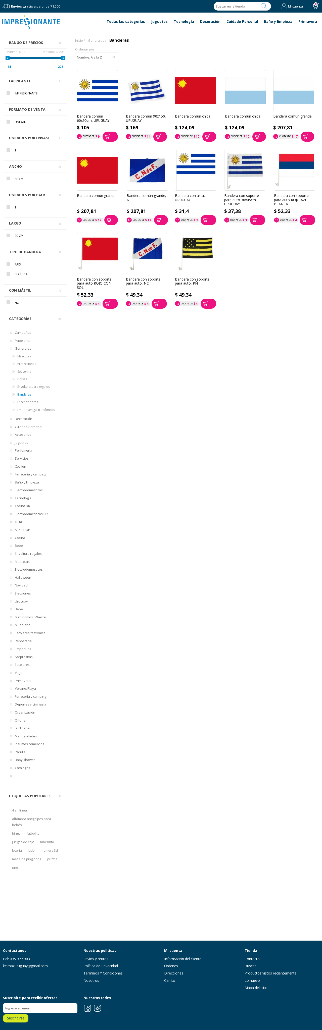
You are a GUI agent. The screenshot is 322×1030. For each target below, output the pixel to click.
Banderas (24, 394)
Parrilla (20, 752)
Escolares (22, 664)
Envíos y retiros (95, 958)
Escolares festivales (30, 633)
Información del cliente (182, 958)
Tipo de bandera (25, 251)
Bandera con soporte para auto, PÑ (192, 281)
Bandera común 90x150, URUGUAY (146, 118)
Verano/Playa (25, 688)
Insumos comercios (29, 744)
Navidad (21, 585)
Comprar (110, 137)
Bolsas (22, 379)
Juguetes (21, 442)
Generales (23, 348)
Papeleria (22, 340)
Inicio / (80, 40)
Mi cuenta (295, 6)
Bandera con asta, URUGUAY (190, 198)
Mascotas (24, 356)
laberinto (47, 842)
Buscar (264, 6)
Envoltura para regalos (33, 387)
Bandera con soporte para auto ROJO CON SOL (94, 283)
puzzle (52, 859)
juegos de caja (23, 842)
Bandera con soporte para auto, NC (143, 281)
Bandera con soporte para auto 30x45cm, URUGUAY (241, 200)
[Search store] (235, 6)
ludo (31, 850)
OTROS (20, 522)
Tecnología (23, 498)
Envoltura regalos (28, 553)
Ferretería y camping (30, 696)
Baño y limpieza (27, 482)
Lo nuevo (252, 980)
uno (15, 867)
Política (21, 274)
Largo (15, 223)
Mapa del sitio (256, 987)
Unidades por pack (27, 194)
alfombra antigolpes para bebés (31, 822)
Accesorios (23, 434)
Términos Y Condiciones (103, 973)
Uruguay (21, 601)
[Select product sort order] (97, 57)
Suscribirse (15, 1018)
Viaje (18, 672)
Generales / (97, 40)
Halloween (23, 577)
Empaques (23, 648)
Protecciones (26, 364)
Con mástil (20, 290)
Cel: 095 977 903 (16, 958)
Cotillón (20, 466)
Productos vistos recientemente (271, 973)
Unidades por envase (29, 137)
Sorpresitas (24, 657)
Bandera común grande (292, 116)
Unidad (20, 122)
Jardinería (22, 728)
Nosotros (91, 980)
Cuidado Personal (28, 426)
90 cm (19, 236)
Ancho (15, 166)
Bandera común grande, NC (146, 198)
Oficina (20, 720)
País (18, 264)
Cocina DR (22, 506)
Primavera (23, 680)
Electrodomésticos (29, 490)
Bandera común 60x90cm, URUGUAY (93, 118)
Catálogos (22, 768)
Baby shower (25, 759)
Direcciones (173, 973)
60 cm (19, 179)
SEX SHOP (22, 529)
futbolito (33, 833)
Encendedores (27, 402)
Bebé (19, 545)
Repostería (23, 641)
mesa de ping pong (26, 859)
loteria (17, 850)
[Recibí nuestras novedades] (40, 1008)
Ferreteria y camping (30, 474)
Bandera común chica (192, 116)
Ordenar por (84, 49)
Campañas (23, 332)
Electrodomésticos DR (31, 514)
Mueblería (22, 625)
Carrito (169, 980)
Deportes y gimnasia (30, 704)
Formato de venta (27, 109)
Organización (25, 712)
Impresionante (26, 93)
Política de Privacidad (100, 965)
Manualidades (26, 736)
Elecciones (23, 593)
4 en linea (19, 810)
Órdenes (171, 965)
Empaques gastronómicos (36, 410)
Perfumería (23, 450)
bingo (16, 833)
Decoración (23, 418)
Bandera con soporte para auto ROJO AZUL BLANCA (291, 200)
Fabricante (20, 81)
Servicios (22, 458)
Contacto (252, 958)
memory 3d (49, 850)
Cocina (20, 537)
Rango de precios (26, 42)
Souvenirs (24, 371)
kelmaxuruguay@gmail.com (25, 965)
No (17, 303)
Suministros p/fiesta (30, 617)
